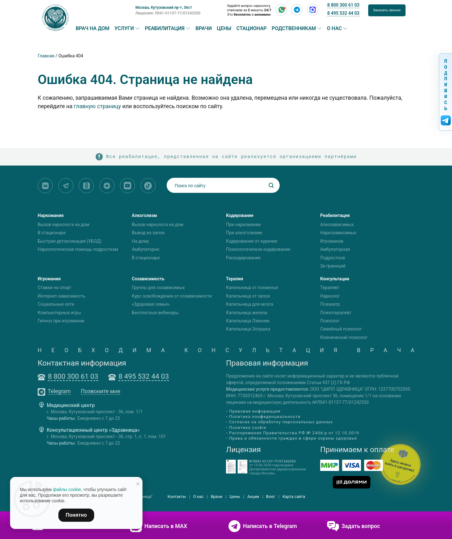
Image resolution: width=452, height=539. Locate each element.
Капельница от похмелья (252, 287)
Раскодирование (243, 257)
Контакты (177, 496)
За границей (333, 265)
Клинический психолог (344, 337)
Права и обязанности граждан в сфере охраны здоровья (293, 438)
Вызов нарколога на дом (63, 224)
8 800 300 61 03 (343, 5)
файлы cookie (67, 489)
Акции (253, 496)
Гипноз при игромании (61, 320)
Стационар (251, 28)
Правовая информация (255, 411)
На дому (140, 241)
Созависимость (148, 278)
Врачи (204, 28)
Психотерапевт (335, 312)
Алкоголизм (144, 215)
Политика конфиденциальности (264, 416)
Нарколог (330, 296)
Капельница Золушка (248, 329)
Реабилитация (165, 28)
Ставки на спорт (54, 287)
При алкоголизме (244, 232)
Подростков (332, 257)
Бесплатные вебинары (155, 312)
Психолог (330, 320)
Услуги (124, 28)
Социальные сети (56, 304)
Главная (46, 55)
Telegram (59, 391)
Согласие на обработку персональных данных (281, 422)
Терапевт (329, 287)
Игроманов (331, 241)
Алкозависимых (337, 224)
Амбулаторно (145, 249)
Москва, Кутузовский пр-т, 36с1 (163, 7)
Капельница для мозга (249, 304)
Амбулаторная (335, 249)
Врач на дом (92, 28)
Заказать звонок (387, 10)
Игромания (49, 278)
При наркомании (243, 224)
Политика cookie (247, 427)
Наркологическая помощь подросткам (78, 249)
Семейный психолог (341, 329)
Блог (270, 496)
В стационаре (52, 232)
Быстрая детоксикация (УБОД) (69, 241)
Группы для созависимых (158, 287)
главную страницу (97, 106)
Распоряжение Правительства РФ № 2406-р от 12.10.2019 (294, 433)
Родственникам (294, 28)
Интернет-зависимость (61, 296)
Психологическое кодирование (258, 249)
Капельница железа (246, 312)
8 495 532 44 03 (343, 13)
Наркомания (51, 215)
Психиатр (330, 304)
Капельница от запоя (248, 296)
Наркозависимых (338, 232)
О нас (334, 28)
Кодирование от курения (251, 241)
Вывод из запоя (148, 232)
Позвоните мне (100, 391)
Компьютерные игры (59, 312)
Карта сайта (293, 496)
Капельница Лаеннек (248, 320)
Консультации (334, 278)
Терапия (234, 278)
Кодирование (240, 215)
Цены (224, 28)
